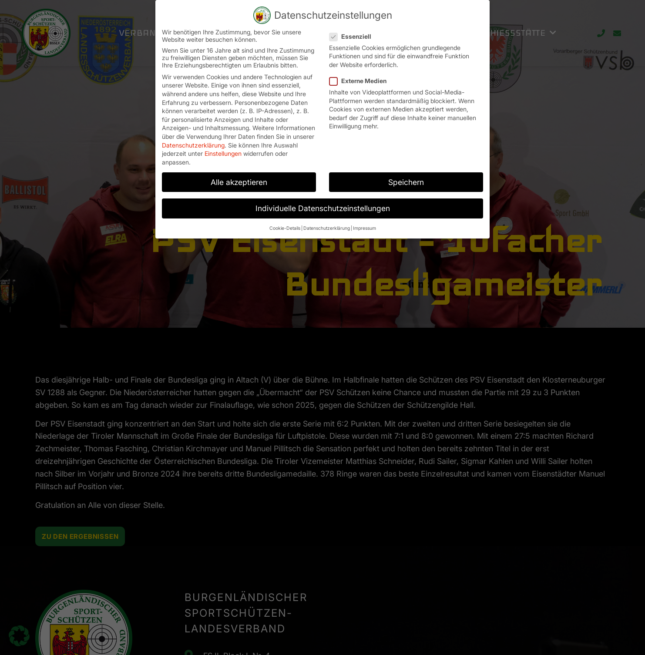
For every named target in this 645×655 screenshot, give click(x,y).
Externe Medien (360, 77)
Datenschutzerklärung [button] (326, 224)
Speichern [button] (406, 178)
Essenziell (353, 32)
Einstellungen (223, 149)
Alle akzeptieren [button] (239, 178)
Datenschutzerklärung (193, 140)
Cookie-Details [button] (284, 224)
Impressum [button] (364, 224)
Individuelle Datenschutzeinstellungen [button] (322, 204)
